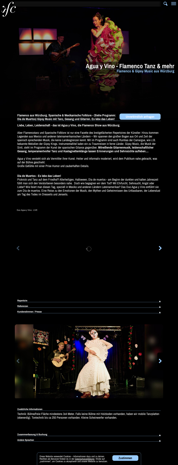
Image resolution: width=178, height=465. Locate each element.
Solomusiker (72, 4)
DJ (149, 4)
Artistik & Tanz (38, 4)
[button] (18, 249)
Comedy (137, 4)
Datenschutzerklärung (84, 458)
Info (20, 4)
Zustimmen (125, 458)
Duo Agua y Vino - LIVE (27, 210)
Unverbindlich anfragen (140, 117)
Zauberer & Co (92, 4)
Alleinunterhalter (118, 4)
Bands (56, 4)
